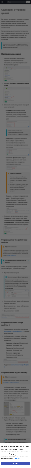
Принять (15, 463)
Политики (17, 458)
